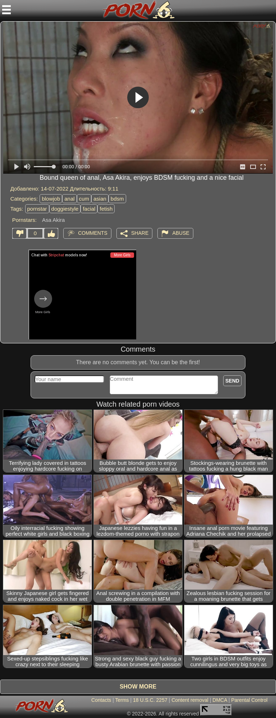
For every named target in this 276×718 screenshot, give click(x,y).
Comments (92, 232)
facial (89, 209)
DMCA (219, 700)
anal (69, 199)
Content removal (189, 700)
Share (139, 232)
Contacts (101, 700)
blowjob (51, 199)
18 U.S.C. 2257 (150, 700)
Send (232, 381)
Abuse (180, 232)
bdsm (117, 199)
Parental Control (249, 700)
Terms (122, 700)
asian (99, 199)
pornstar (37, 209)
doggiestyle (65, 209)
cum (84, 199)
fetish (106, 209)
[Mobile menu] (6, 9)
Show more (138, 686)
